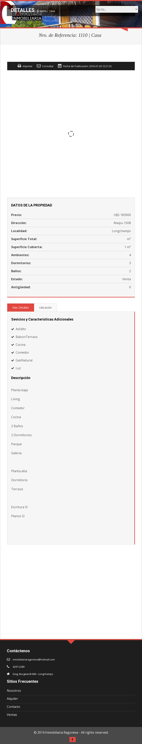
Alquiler (12, 698)
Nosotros (14, 690)
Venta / (44, 11)
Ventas (12, 714)
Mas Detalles (20, 307)
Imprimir (27, 66)
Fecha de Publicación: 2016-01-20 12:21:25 (87, 66)
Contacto (13, 706)
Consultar (48, 66)
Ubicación (45, 307)
